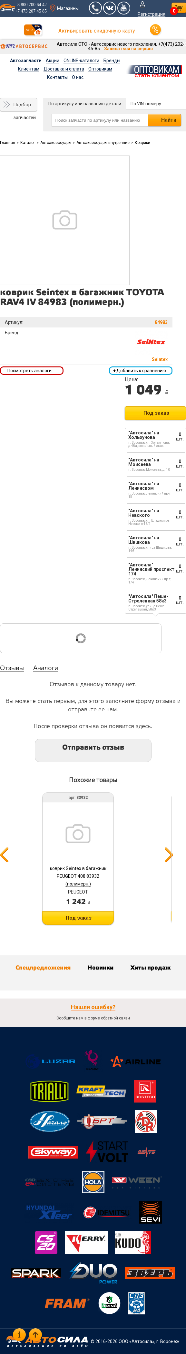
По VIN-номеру (146, 103)
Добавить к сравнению (139, 370)
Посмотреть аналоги (29, 370)
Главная (7, 142)
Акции (52, 60)
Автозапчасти (26, 60)
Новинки (100, 968)
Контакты (57, 77)
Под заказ (156, 413)
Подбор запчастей (24, 106)
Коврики (142, 142)
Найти (168, 120)
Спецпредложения (43, 968)
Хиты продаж (151, 968)
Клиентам (28, 68)
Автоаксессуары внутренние (103, 142)
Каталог (27, 142)
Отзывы (12, 668)
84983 (161, 322)
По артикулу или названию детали (84, 103)
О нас (77, 77)
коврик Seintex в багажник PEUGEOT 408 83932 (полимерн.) (78, 876)
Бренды (111, 60)
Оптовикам (100, 68)
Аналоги (45, 668)
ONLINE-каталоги (81, 60)
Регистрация (151, 14)
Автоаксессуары (55, 142)
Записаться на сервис (128, 48)
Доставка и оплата (64, 68)
